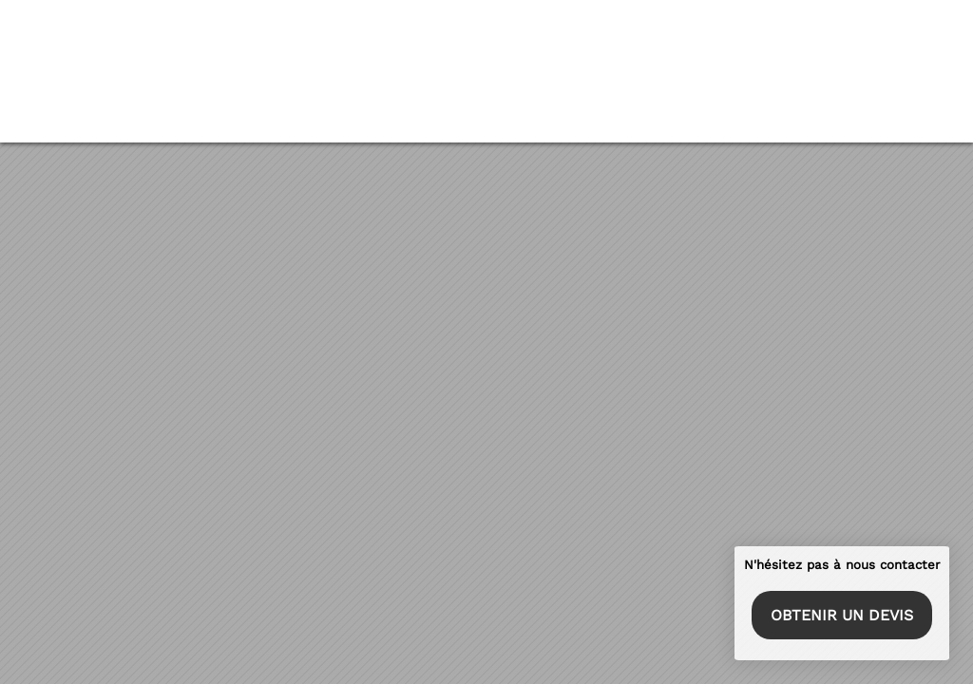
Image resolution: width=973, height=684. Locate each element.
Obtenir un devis (841, 613)
